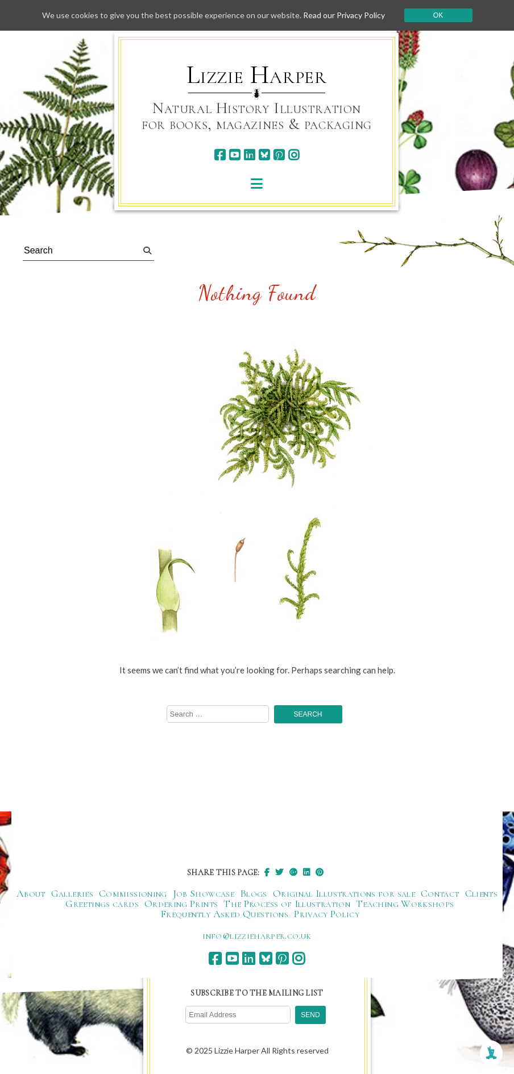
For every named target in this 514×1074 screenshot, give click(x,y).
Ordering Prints (181, 903)
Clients (481, 893)
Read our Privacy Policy (344, 15)
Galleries (72, 893)
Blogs (253, 893)
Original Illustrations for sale (344, 893)
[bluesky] (264, 155)
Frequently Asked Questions (224, 914)
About (30, 893)
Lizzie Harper (256, 75)
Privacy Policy (326, 914)
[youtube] (234, 155)
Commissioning (133, 893)
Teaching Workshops (405, 903)
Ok (438, 15)
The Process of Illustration (286, 903)
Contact (440, 893)
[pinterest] (278, 155)
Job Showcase (203, 893)
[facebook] (219, 155)
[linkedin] (249, 155)
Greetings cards (101, 903)
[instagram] (293, 155)
